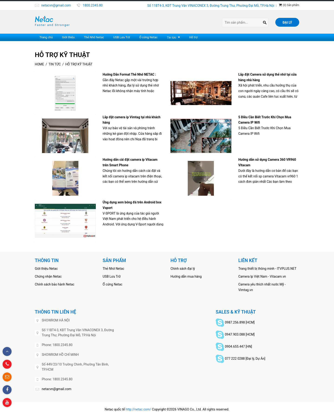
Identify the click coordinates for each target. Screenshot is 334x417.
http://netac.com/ (138, 409)
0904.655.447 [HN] (238, 346)
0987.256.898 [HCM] (239, 322)
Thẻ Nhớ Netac (94, 37)
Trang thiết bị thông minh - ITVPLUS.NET (267, 268)
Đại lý (287, 22)
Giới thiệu (68, 37)
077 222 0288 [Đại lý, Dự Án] (245, 358)
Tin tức (171, 37)
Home (39, 64)
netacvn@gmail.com (56, 5)
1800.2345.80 (93, 5)
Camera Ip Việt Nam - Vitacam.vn (262, 276)
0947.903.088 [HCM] (239, 334)
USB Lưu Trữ (121, 37)
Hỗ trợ (193, 37)
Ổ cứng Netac (148, 37)
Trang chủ (46, 37)
